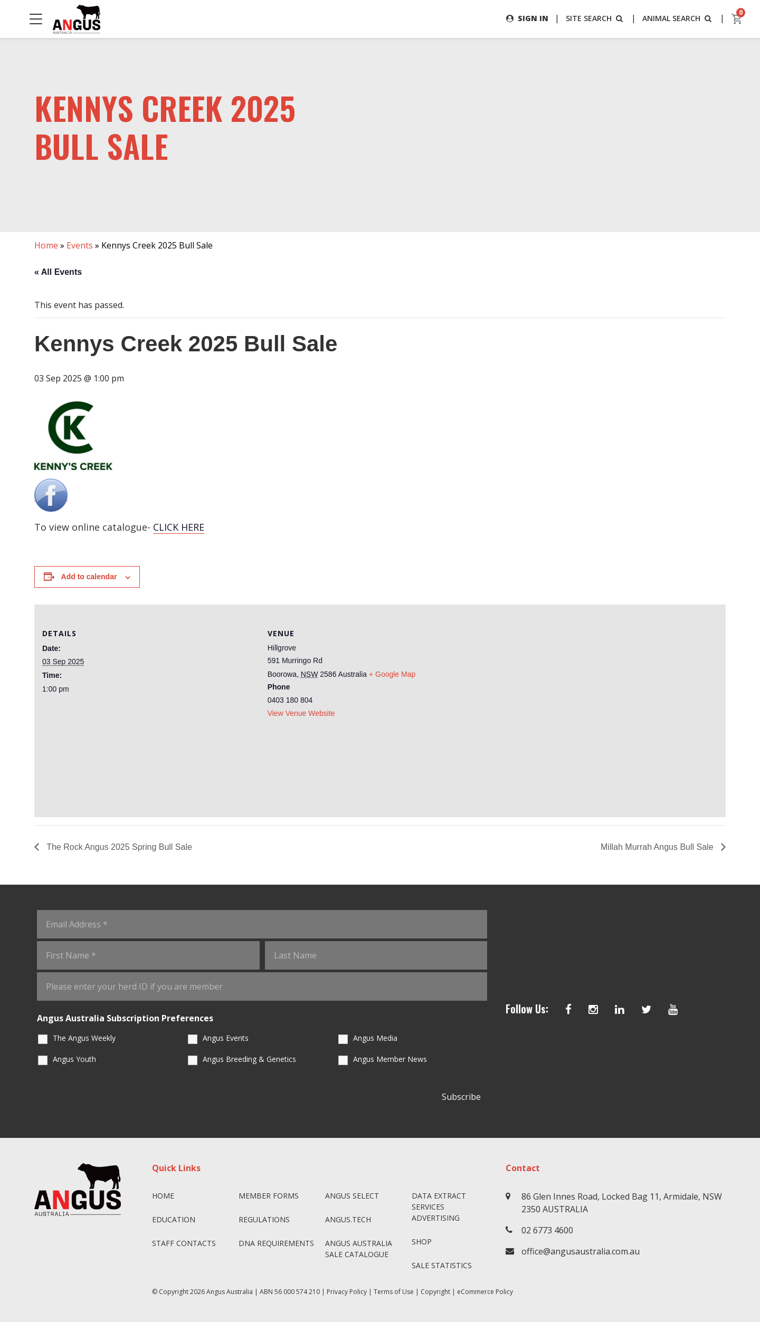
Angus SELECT (352, 1196)
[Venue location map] (548, 705)
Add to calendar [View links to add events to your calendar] (89, 576)
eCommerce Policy (485, 1291)
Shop (422, 1242)
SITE (595, 18)
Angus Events (226, 1038)
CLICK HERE (178, 527)
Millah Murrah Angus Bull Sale (658, 846)
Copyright (435, 1291)
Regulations (264, 1219)
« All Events (58, 271)
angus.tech (348, 1219)
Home (46, 245)
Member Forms (269, 1196)
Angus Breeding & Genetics (249, 1059)
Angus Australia (229, 1291)
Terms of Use (394, 1291)
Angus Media (375, 1038)
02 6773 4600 (547, 1230)
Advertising (436, 1218)
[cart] (737, 19)
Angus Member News (390, 1059)
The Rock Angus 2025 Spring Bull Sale (118, 846)
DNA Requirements (276, 1243)
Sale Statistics (442, 1265)
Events (79, 245)
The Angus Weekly (84, 1038)
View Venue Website (301, 713)
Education (173, 1219)
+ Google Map (392, 674)
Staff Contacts (184, 1243)
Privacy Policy (347, 1291)
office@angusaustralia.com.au (580, 1251)
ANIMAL (678, 18)
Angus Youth (74, 1059)
